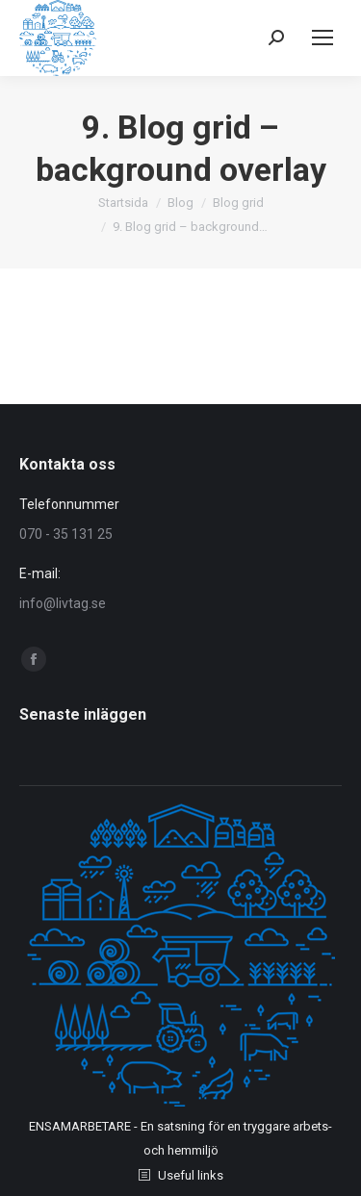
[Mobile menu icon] (322, 37)
